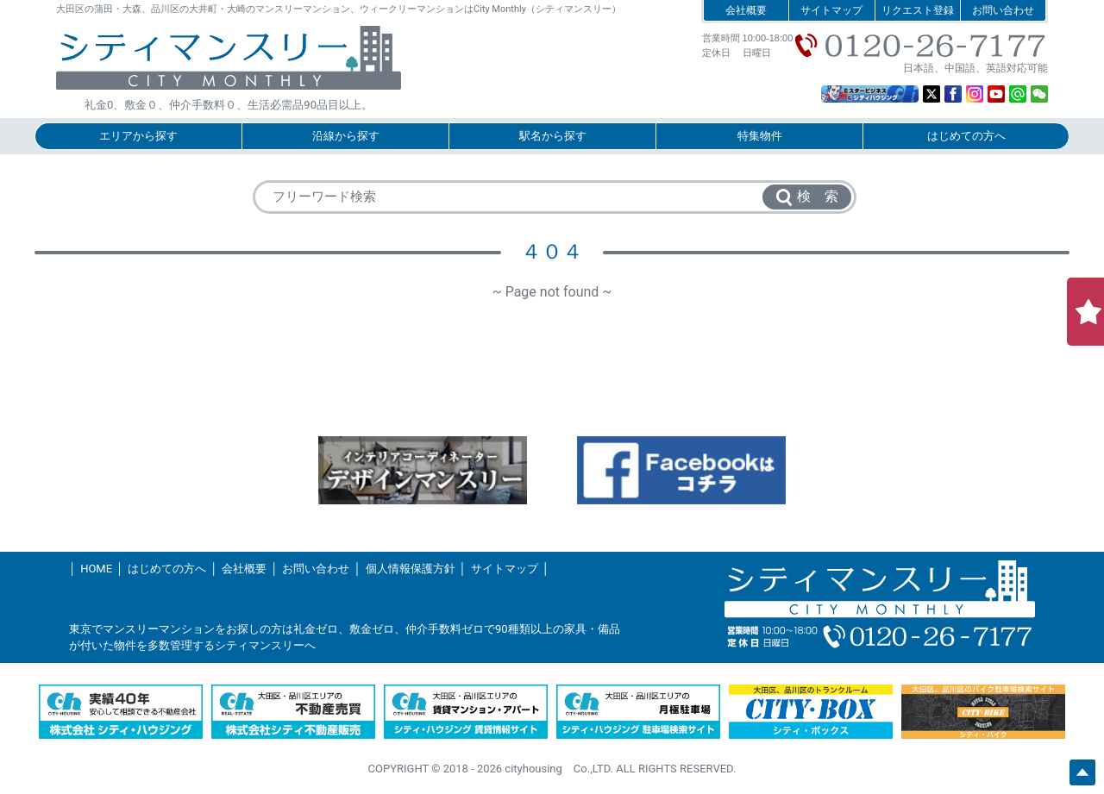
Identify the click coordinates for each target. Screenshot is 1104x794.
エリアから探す (138, 135)
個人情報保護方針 (410, 568)
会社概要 (746, 10)
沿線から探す (346, 135)
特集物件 (759, 135)
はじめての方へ (966, 135)
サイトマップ (831, 10)
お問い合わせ (1003, 10)
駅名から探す (552, 135)
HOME (96, 568)
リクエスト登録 (917, 10)
